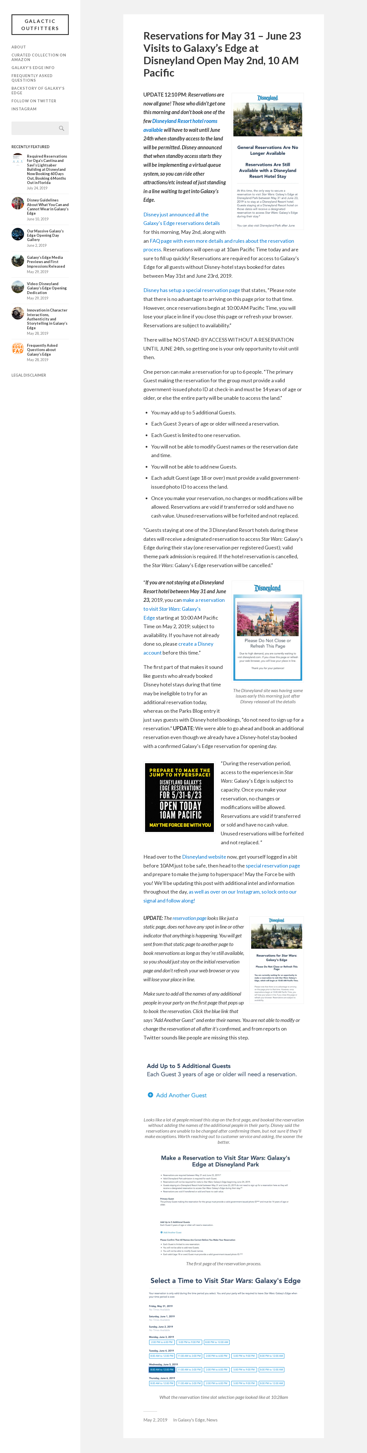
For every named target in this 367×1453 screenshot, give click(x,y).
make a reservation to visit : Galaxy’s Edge (184, 608)
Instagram (24, 109)
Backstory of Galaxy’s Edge (38, 91)
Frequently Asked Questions (32, 78)
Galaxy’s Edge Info (33, 68)
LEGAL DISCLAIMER (28, 376)
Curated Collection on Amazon (38, 58)
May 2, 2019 (155, 1419)
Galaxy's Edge (191, 1419)
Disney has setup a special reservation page (192, 290)
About (18, 48)
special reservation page (273, 865)
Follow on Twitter (33, 101)
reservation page (189, 918)
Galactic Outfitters (40, 25)
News (212, 1419)
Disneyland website (204, 856)
